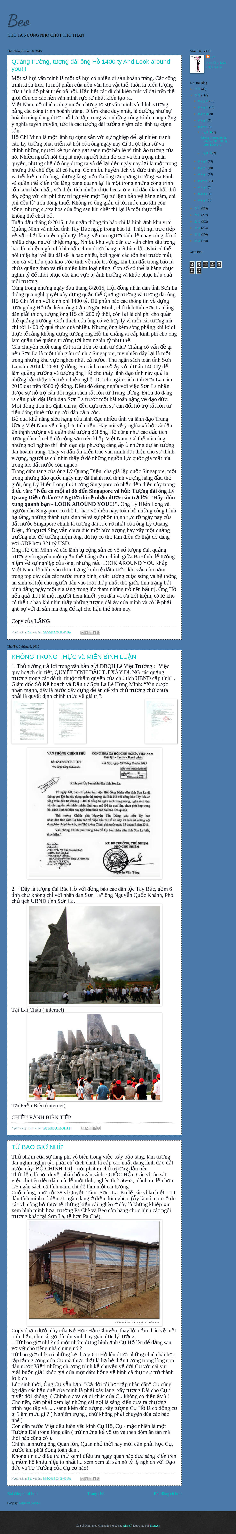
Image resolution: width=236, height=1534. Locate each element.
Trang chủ (95, 1493)
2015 (198, 95)
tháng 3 (203, 187)
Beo (18, 20)
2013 (198, 215)
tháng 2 (203, 193)
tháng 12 (203, 101)
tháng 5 (203, 174)
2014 (198, 208)
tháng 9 (203, 120)
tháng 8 (203, 126)
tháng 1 (203, 200)
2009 (198, 240)
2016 (198, 89)
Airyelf (127, 1525)
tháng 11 (203, 107)
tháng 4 (203, 180)
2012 (198, 221)
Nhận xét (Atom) (29, 1503)
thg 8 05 (207, 153)
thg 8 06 (207, 132)
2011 (198, 227)
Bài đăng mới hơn (22, 1493)
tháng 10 (203, 113)
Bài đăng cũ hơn (168, 1493)
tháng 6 (203, 168)
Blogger (154, 1525)
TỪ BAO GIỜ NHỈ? (37, 1147)
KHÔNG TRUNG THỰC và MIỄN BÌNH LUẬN (73, 656)
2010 (198, 234)
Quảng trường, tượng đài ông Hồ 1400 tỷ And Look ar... (214, 141)
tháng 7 (203, 161)
